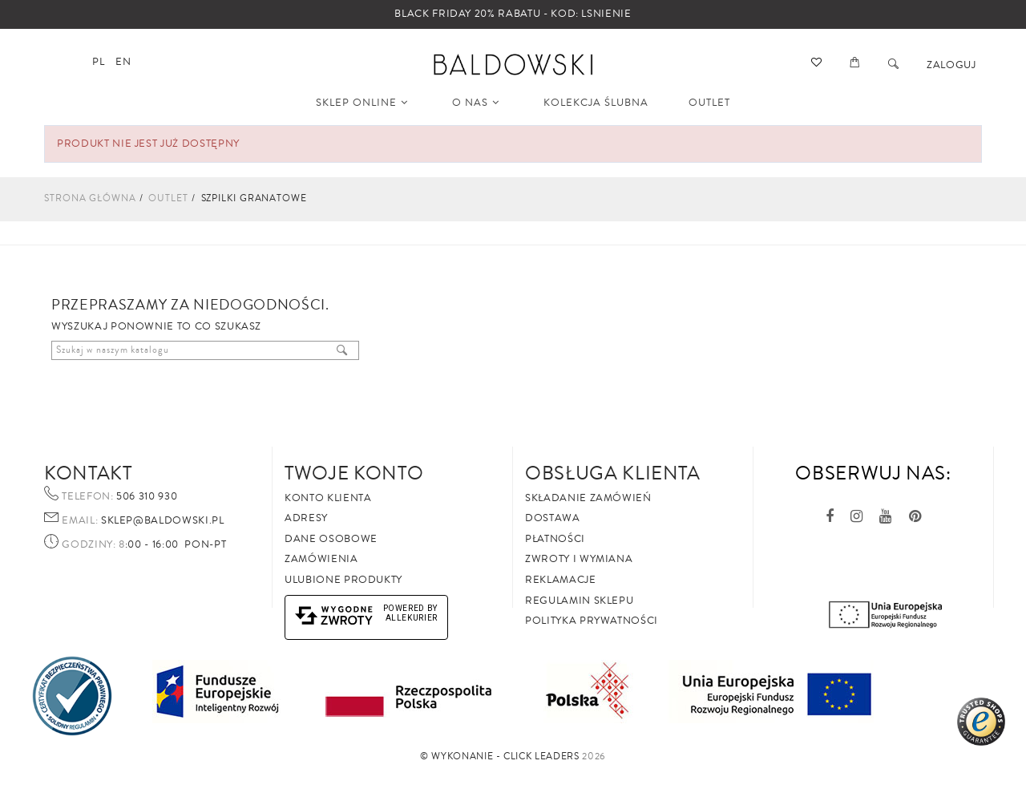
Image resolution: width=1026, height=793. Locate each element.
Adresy (306, 518)
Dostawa (552, 518)
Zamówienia (321, 559)
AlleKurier (412, 617)
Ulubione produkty (343, 579)
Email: (80, 521)
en (123, 62)
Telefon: (87, 497)
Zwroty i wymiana (578, 559)
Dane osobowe (331, 539)
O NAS (475, 102)
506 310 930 (146, 496)
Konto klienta (328, 498)
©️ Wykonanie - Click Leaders (500, 756)
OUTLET (709, 102)
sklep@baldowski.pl (161, 520)
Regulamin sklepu (579, 600)
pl (98, 62)
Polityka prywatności (591, 620)
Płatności (555, 539)
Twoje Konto (354, 473)
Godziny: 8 (93, 545)
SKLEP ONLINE (362, 102)
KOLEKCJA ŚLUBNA (595, 102)
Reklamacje (560, 579)
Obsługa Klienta (613, 473)
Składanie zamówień (588, 498)
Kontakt (88, 473)
